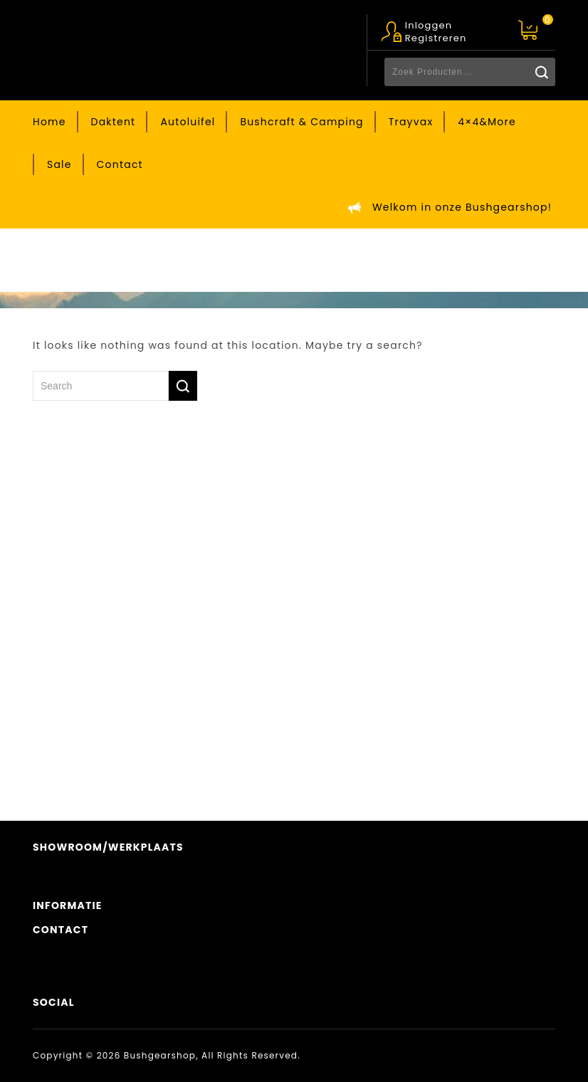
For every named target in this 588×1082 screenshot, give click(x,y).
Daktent (113, 122)
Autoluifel (187, 122)
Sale (59, 164)
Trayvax (411, 122)
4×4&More (486, 122)
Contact (120, 164)
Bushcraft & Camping (301, 122)
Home (49, 122)
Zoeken (541, 72)
